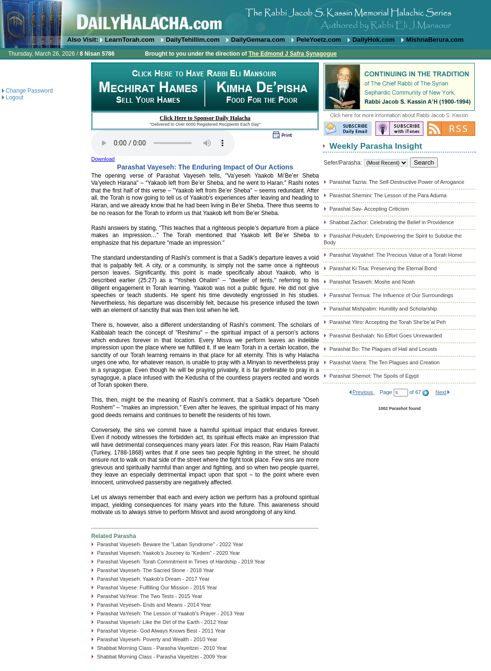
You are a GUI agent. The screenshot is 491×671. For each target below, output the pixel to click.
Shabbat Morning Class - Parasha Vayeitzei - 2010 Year (162, 648)
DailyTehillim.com (193, 39)
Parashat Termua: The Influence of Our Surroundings (391, 295)
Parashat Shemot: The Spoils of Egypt (374, 376)
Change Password (29, 90)
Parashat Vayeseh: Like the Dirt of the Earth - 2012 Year (162, 622)
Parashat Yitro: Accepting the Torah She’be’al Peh (387, 322)
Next (440, 392)
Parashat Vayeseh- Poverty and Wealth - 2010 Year (157, 639)
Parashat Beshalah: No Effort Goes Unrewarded (385, 335)
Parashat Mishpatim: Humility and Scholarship (383, 309)
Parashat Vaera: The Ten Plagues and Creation (384, 362)
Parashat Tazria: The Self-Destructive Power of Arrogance (396, 182)
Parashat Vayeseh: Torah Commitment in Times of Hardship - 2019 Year (181, 561)
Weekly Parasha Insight (375, 146)
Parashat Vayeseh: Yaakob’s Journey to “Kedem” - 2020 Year (168, 553)
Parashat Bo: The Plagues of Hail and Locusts (383, 349)
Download (103, 159)
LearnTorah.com (129, 39)
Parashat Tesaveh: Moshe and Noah (372, 282)
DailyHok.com (373, 39)
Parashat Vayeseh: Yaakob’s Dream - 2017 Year (153, 579)
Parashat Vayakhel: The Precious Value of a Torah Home (395, 255)
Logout (14, 97)
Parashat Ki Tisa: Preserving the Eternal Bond (383, 268)
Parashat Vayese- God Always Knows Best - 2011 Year (161, 631)
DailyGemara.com (258, 39)
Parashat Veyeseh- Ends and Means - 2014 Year (154, 605)
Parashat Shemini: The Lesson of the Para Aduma (387, 195)
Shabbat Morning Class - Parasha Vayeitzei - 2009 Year (162, 656)
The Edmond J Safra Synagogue (292, 53)
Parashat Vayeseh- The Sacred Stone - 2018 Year (155, 570)
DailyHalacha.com (245, 18)
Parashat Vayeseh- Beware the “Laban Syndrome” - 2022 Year (170, 544)
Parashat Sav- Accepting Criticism (369, 209)
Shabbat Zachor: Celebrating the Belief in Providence (391, 222)
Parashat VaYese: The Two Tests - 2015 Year (149, 596)
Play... (163, 143)
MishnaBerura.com (435, 39)
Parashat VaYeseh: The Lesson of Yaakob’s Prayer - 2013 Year (170, 613)
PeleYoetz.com (318, 39)
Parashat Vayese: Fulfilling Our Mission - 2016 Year (157, 587)
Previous (363, 392)
